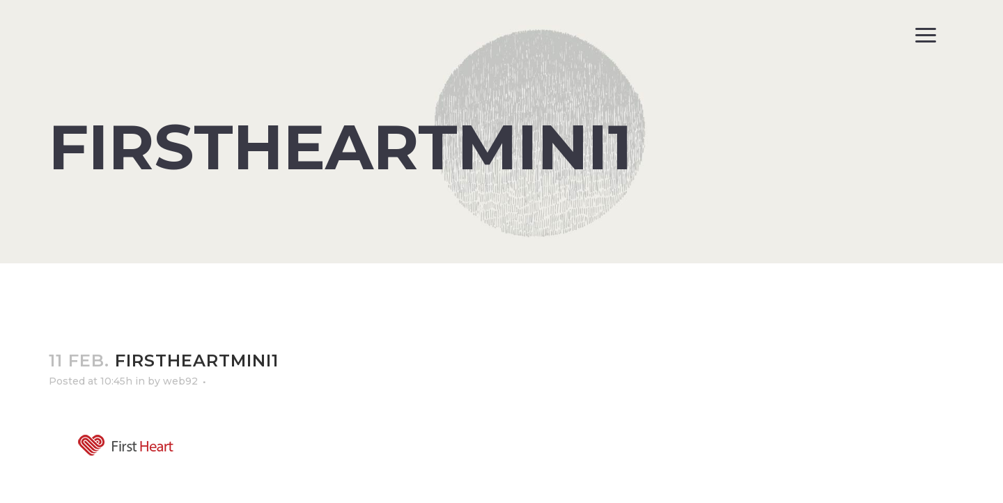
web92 (180, 381)
